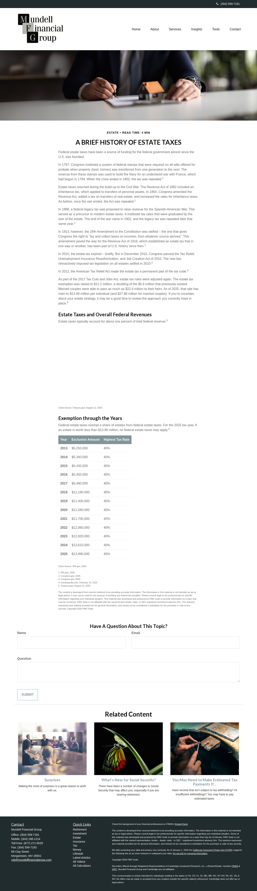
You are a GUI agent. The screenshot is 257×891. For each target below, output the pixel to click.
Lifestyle (78, 853)
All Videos (79, 861)
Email (136, 633)
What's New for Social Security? (128, 780)
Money (77, 849)
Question (24, 658)
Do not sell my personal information (190, 853)
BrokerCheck (181, 824)
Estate (77, 837)
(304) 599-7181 (228, 3)
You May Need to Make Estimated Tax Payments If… (204, 782)
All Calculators (82, 865)
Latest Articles (81, 857)
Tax (75, 845)
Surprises (52, 780)
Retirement (80, 829)
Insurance (79, 841)
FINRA (235, 866)
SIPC (114, 869)
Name (21, 633)
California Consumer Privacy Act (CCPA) (213, 850)
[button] (154, 28)
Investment (80, 833)
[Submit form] (27, 694)
